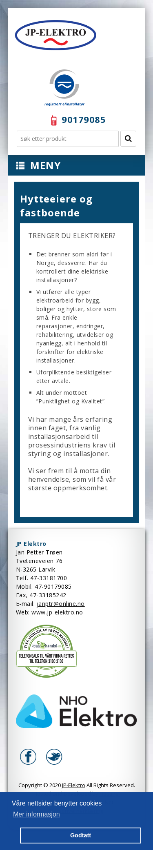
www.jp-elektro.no (57, 612)
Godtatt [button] (80, 835)
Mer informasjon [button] (36, 814)
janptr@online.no (61, 603)
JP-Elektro (73, 785)
